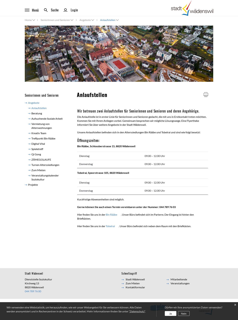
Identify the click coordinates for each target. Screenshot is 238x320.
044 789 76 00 (33, 291)
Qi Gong (36, 154)
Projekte (33, 184)
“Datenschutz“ (137, 311)
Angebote (33, 102)
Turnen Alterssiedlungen (45, 164)
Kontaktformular (135, 287)
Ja (170, 313)
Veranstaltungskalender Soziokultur (45, 177)
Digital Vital (38, 143)
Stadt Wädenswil (135, 279)
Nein (183, 313)
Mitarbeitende (179, 279)
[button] (57, 19)
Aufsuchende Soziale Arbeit (47, 118)
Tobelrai (112, 226)
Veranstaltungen (180, 283)
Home (28, 19)
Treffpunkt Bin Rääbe (43, 138)
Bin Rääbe (113, 214)
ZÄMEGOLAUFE (41, 159)
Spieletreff (37, 149)
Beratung (36, 113)
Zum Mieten (38, 170)
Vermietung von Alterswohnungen (41, 125)
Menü (32, 10)
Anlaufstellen (46, 108)
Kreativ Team (38, 133)
